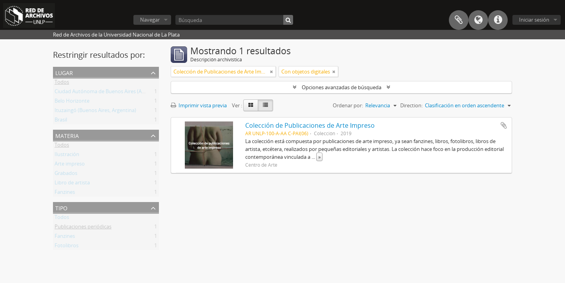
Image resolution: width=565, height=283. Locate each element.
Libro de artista (72, 183)
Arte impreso (70, 165)
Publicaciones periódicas (83, 228)
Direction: (411, 105)
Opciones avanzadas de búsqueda (342, 87)
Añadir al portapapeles (504, 125)
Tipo (61, 207)
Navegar (150, 19)
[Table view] (265, 105)
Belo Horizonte (72, 102)
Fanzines (65, 193)
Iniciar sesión (534, 19)
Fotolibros (66, 246)
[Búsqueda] (234, 20)
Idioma (478, 20)
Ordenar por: (348, 105)
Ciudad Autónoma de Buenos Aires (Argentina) (109, 92)
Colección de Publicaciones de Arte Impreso (310, 125)
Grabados (66, 174)
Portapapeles (458, 20)
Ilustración (67, 155)
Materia (67, 135)
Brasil (61, 121)
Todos (62, 83)
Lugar (64, 72)
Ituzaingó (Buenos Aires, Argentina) (95, 111)
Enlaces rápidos (498, 20)
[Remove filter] (271, 71)
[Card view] (250, 105)
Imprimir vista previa (199, 105)
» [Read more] (319, 156)
